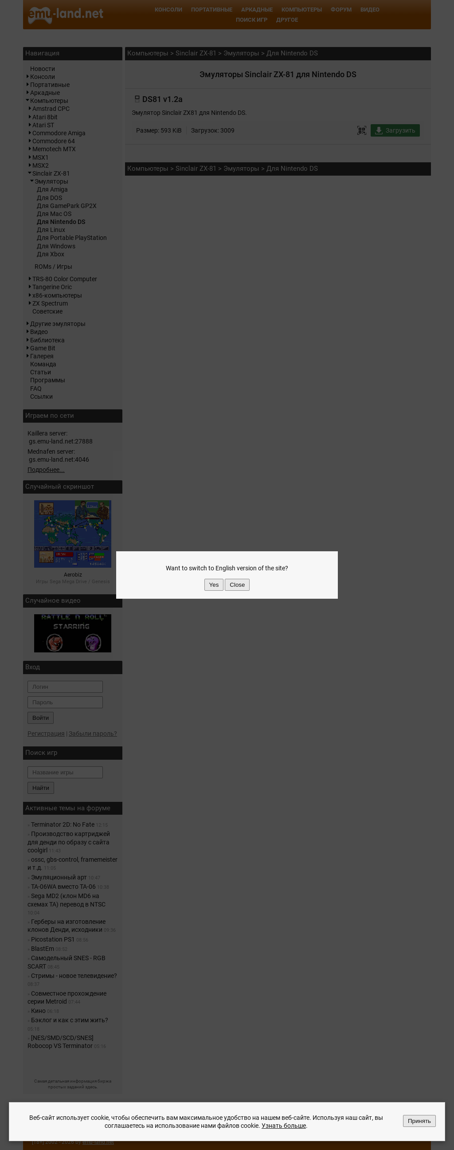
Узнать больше (284, 1125)
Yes (214, 584)
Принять (419, 1121)
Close (237, 584)
